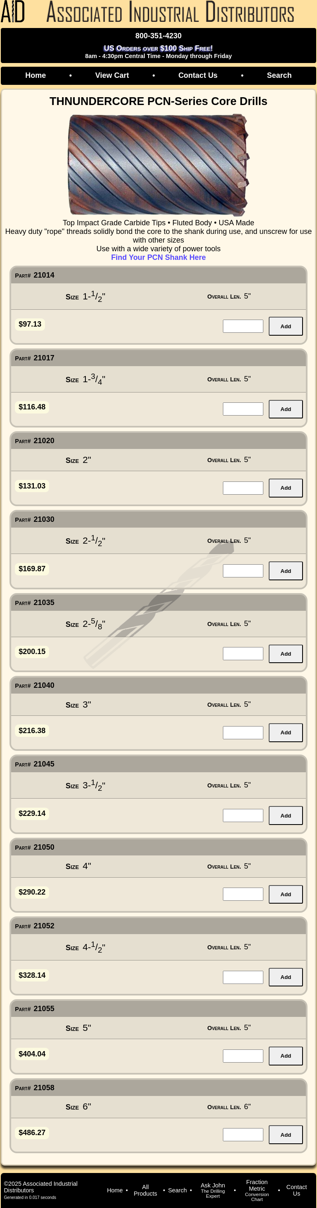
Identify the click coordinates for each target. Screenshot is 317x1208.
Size (72, 297)
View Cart (112, 75)
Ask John (213, 1190)
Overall (224, 296)
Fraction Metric (257, 1190)
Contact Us (198, 75)
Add (286, 326)
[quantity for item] (243, 326)
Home (35, 75)
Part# (23, 275)
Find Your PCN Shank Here (158, 257)
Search (279, 75)
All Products (145, 1190)
